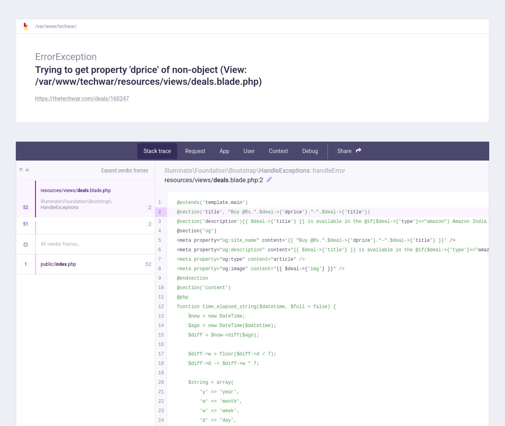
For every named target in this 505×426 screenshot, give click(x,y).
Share (349, 151)
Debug (310, 151)
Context (278, 151)
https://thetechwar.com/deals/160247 (82, 98)
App (224, 151)
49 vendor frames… (60, 244)
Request (195, 151)
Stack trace (157, 151)
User (248, 151)
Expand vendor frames (124, 170)
